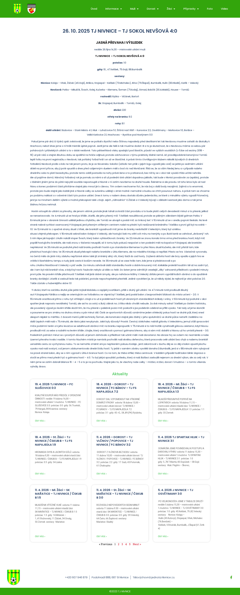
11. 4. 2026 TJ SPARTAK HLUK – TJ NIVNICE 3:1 (181, 439)
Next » (137, 544)
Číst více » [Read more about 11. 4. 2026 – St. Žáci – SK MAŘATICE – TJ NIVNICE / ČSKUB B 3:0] (101, 536)
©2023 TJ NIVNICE (120, 591)
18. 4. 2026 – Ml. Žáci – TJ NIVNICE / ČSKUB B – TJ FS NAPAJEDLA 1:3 (176, 388)
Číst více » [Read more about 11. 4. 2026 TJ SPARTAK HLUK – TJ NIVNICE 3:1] (163, 474)
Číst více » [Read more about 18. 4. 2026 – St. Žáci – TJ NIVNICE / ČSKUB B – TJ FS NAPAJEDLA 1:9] (40, 474)
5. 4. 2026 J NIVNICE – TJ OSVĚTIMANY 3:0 (175, 492)
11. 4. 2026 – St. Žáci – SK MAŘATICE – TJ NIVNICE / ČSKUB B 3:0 (119, 494)
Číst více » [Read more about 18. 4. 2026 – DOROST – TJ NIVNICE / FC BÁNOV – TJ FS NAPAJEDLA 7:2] (101, 421)
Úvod (94, 9)
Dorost (153, 9)
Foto (210, 9)
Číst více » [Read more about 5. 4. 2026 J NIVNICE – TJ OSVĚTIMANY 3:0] (163, 536)
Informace (113, 9)
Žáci (171, 9)
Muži (134, 9)
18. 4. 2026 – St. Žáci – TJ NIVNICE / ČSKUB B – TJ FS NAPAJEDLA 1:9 (53, 441)
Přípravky (191, 9)
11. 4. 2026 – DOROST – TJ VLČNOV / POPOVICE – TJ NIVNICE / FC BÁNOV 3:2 (114, 441)
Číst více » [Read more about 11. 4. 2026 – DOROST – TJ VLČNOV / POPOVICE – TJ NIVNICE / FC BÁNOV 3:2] (101, 474)
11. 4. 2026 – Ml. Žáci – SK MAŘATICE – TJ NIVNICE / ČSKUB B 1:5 (58, 494)
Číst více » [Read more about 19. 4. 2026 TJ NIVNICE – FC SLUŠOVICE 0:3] (40, 421)
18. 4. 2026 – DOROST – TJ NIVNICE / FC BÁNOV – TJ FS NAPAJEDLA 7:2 (116, 388)
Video (224, 9)
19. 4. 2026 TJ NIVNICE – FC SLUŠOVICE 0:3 (54, 386)
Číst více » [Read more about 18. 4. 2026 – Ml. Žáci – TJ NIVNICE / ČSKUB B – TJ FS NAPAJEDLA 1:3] (163, 421)
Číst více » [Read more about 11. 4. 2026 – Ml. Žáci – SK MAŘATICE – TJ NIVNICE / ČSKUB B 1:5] (40, 536)
